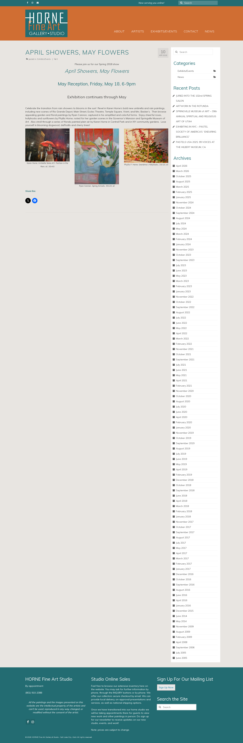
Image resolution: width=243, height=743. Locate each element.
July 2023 (181, 265)
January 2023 (183, 291)
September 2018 (185, 490)
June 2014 (181, 616)
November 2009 (185, 626)
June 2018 (181, 495)
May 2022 (181, 328)
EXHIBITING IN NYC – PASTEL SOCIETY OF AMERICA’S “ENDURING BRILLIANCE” (196, 131)
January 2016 (183, 605)
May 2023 (181, 275)
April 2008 (181, 642)
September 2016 (185, 584)
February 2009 (184, 636)
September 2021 (185, 359)
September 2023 (185, 260)
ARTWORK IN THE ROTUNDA (192, 106)
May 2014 (181, 621)
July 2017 (181, 542)
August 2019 (183, 448)
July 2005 (181, 652)
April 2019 (181, 469)
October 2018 (183, 485)
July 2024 (181, 223)
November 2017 (185, 521)
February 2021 (184, 385)
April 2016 (181, 600)
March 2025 (182, 186)
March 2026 (182, 171)
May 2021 (181, 375)
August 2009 (183, 631)
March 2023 (182, 281)
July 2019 (181, 453)
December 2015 (184, 610)
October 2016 (183, 579)
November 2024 (185, 202)
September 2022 (185, 307)
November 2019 (185, 432)
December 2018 (184, 479)
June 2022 (181, 322)
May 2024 (181, 228)
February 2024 (184, 239)
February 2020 (184, 422)
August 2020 (183, 401)
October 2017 (183, 527)
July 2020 (181, 406)
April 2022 (181, 333)
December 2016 (184, 574)
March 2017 (182, 558)
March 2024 (182, 233)
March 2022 (182, 338)
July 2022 (181, 317)
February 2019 (184, 474)
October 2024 (183, 207)
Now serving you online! (151, 2)
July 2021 (181, 364)
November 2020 (185, 390)
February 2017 (184, 563)
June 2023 (181, 270)
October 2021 (183, 354)
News (181, 77)
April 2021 (181, 380)
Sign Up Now (166, 687)
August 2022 (183, 312)
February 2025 (184, 192)
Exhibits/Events (44, 59)
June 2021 (181, 370)
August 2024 (183, 218)
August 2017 (183, 537)
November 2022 (185, 296)
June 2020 (181, 411)
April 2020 (181, 417)
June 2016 (181, 595)
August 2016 (183, 589)
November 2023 (185, 249)
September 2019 (185, 443)
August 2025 (183, 181)
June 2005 (181, 657)
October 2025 (183, 176)
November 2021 (185, 349)
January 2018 (183, 516)
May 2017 (181, 547)
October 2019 (183, 438)
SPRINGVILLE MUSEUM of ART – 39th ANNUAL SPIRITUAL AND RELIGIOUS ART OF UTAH (196, 116)
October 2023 (183, 254)
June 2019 (181, 458)
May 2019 (181, 464)
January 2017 (183, 568)
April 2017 (181, 553)
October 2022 (183, 301)
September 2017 (185, 532)
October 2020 (183, 396)
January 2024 (183, 244)
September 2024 (185, 212)
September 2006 (185, 647)
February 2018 (184, 511)
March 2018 (182, 506)
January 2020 (183, 427)
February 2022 (184, 343)
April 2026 (181, 165)
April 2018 (181, 500)
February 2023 (184, 286)
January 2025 (183, 197)
